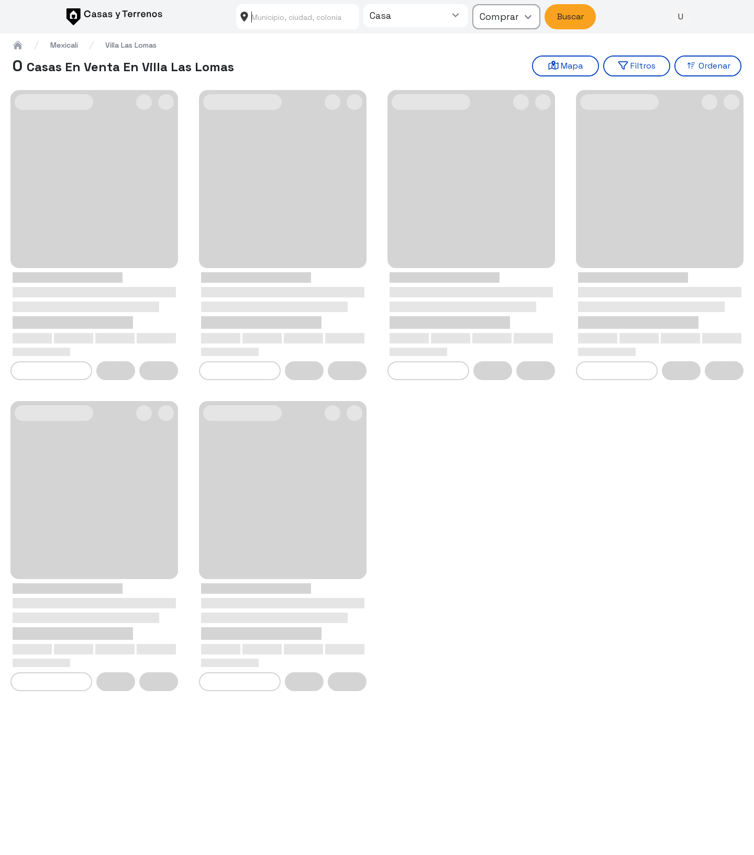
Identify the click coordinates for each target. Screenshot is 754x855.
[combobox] (297, 16)
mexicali (64, 45)
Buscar (570, 16)
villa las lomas (131, 45)
